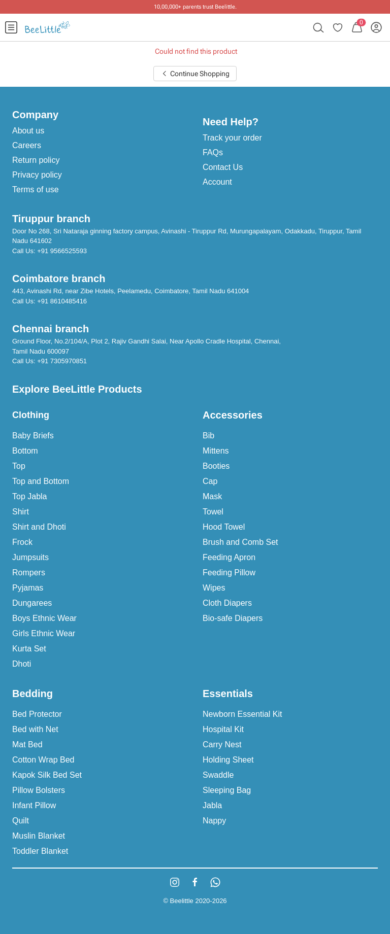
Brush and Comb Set (240, 542)
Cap (210, 481)
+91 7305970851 (62, 361)
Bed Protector (37, 714)
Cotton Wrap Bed (43, 759)
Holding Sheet (228, 759)
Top (18, 466)
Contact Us (223, 167)
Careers (26, 145)
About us (28, 130)
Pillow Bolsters (38, 790)
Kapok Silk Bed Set (47, 775)
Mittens (216, 450)
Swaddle (218, 775)
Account (217, 182)
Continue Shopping (195, 74)
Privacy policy (37, 174)
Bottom (25, 450)
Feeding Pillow (229, 572)
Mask (212, 496)
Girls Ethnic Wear (43, 633)
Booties (216, 466)
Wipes (214, 587)
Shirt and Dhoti (39, 527)
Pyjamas (27, 587)
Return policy (35, 160)
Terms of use (35, 189)
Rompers (28, 572)
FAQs (213, 152)
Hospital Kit (223, 729)
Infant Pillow (34, 805)
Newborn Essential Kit (242, 714)
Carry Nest (222, 744)
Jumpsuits (30, 557)
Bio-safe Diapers (233, 618)
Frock (22, 542)
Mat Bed (27, 744)
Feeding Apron (229, 557)
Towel (213, 511)
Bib (208, 435)
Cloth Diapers (227, 603)
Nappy (214, 820)
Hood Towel (224, 527)
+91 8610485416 (62, 301)
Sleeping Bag (227, 790)
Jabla (212, 805)
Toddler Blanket (40, 851)
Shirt (20, 511)
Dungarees (32, 603)
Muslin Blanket (38, 836)
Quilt (20, 820)
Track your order (232, 137)
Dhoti (21, 664)
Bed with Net (35, 729)
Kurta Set (29, 648)
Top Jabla (29, 496)
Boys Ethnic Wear (44, 618)
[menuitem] (11, 27)
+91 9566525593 (62, 251)
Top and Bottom (40, 481)
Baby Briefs (33, 435)
